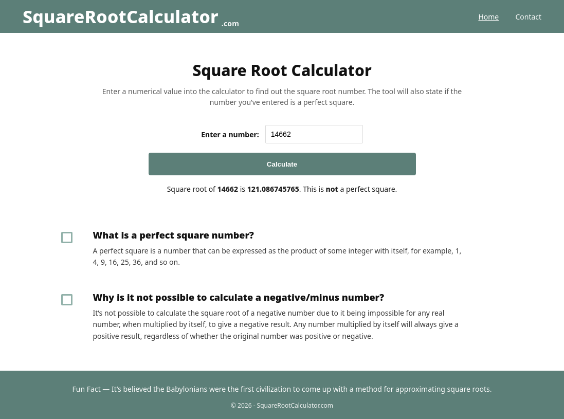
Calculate (282, 164)
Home (488, 17)
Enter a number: (230, 134)
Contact (528, 17)
